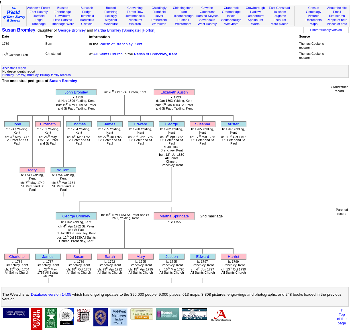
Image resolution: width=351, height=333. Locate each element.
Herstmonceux (135, 15)
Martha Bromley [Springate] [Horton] (124, 30)
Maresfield (86, 20)
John (17, 124)
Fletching (110, 11)
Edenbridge (63, 11)
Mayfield (111, 20)
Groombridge (231, 11)
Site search (337, 15)
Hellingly (111, 15)
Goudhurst (207, 11)
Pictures (313, 15)
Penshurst (135, 20)
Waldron (135, 24)
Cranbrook (231, 7)
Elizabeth (48, 124)
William (63, 170)
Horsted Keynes (207, 15)
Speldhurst (255, 20)
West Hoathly (207, 24)
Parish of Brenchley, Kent (120, 44)
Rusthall (183, 20)
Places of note (337, 24)
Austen (234, 124)
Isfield (231, 15)
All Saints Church (108, 54)
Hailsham (279, 11)
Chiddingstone (183, 7)
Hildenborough (183, 15)
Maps (313, 24)
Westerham (183, 24)
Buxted (111, 7)
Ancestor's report (14, 68)
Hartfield (38, 15)
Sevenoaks (207, 20)
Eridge (86, 11)
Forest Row (135, 11)
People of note (337, 20)
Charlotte (17, 256)
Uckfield (87, 24)
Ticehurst (279, 20)
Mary (32, 170)
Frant (183, 11)
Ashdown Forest (38, 7)
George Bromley (72, 30)
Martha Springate (174, 216)
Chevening (134, 7)
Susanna (202, 124)
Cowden (207, 7)
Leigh (38, 20)
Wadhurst (110, 24)
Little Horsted (62, 20)
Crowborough (255, 7)
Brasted (62, 7)
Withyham (231, 24)
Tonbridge (39, 24)
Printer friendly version (326, 30)
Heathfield (87, 15)
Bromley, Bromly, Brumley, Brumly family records (36, 75)
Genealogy (313, 11)
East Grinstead (279, 7)
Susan (78, 256)
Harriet (233, 256)
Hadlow (255, 11)
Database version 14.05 (51, 294)
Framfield (159, 11)
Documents (313, 20)
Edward (140, 124)
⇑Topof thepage (341, 316)
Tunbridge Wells (62, 24)
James (109, 124)
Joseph (172, 256)
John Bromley (76, 92)
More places (279, 24)
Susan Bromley (18, 30)
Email (337, 11)
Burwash (87, 7)
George (171, 124)
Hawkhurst (62, 15)
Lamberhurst (255, 15)
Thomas (79, 124)
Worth (255, 24)
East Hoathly (39, 11)
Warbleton (159, 24)
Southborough (231, 20)
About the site (337, 7)
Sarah (110, 256)
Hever (159, 15)
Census (313, 7)
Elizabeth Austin (174, 92)
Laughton (279, 15)
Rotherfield (159, 20)
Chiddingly (159, 7)
